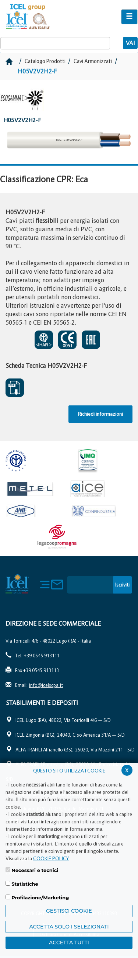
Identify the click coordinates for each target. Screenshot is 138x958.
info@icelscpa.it (46, 685)
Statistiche (24, 884)
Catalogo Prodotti (46, 61)
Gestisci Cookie (69, 910)
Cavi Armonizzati (93, 61)
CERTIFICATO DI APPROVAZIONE (44, 340)
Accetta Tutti (69, 942)
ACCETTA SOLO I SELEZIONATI (69, 926)
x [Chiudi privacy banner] (127, 770)
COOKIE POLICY (51, 858)
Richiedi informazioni (100, 414)
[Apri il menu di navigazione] (129, 16)
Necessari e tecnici (34, 870)
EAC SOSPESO (91, 340)
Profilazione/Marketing (40, 897)
